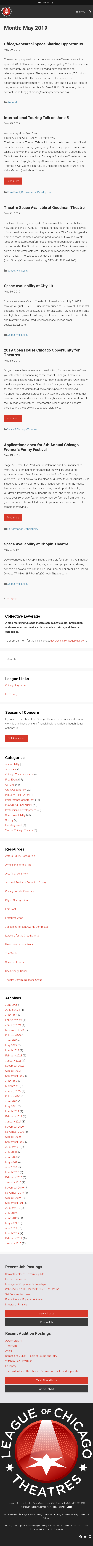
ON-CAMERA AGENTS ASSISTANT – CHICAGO (32, 1289)
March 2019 (12, 1233)
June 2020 (11, 1157)
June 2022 (11, 1080)
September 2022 (15, 1075)
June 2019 (11, 1218)
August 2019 (12, 1207)
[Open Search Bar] (90, 11)
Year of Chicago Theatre (22, 429)
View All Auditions (46, 1380)
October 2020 (13, 1136)
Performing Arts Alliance (19, 944)
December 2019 (14, 1187)
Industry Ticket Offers (17, 794)
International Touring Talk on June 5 (36, 117)
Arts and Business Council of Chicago (26, 882)
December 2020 (14, 1126)
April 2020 (11, 1167)
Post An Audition (46, 1388)
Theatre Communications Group (23, 979)
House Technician (15, 1279)
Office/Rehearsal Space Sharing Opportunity (43, 44)
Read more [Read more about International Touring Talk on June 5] (13, 181)
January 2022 (13, 1091)
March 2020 (12, 1172)
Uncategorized (13, 825)
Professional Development (37, 192)
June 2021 (11, 1101)
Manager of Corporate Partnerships (25, 1284)
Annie (8, 1350)
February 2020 (13, 1177)
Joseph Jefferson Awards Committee (27, 926)
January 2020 (13, 1182)
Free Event (13, 192)
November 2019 (14, 1192)
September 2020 (15, 1141)
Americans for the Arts (18, 864)
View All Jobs (46, 1313)
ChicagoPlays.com (15, 685)
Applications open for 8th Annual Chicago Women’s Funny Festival (41, 447)
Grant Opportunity (15, 789)
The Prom (11, 1345)
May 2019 (11, 1223)
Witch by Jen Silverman (18, 1361)
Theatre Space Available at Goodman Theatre (44, 207)
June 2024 (11, 1014)
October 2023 (13, 1035)
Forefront (10, 909)
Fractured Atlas (14, 917)
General (12, 102)
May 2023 (11, 1045)
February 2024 (13, 1020)
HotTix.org (11, 694)
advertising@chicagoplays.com (68, 640)
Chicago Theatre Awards (19, 774)
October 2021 (13, 1096)
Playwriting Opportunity (18, 805)
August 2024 (12, 1009)
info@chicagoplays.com (33, 1506)
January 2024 (13, 1025)
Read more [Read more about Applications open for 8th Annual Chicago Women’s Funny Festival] (13, 517)
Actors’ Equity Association (20, 855)
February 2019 (13, 1238)
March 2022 (12, 1086)
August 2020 (12, 1147)
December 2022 (14, 1065)
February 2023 (13, 1055)
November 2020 (14, 1131)
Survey (9, 820)
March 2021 (12, 1111)
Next (15, 599)
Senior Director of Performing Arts (24, 1274)
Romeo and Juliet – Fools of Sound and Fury (31, 1355)
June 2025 (11, 1004)
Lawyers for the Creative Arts (22, 935)
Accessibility (12, 764)
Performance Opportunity (22, 528)
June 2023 (11, 1040)
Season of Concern (16, 962)
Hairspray (10, 1366)
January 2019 (13, 1243)
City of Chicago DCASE (18, 900)
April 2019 (11, 1228)
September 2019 (15, 1202)
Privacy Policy (51, 1506)
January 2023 (13, 1060)
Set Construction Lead (18, 1294)
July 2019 (11, 1213)
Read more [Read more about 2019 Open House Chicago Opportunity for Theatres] (13, 418)
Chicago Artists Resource (19, 891)
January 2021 (13, 1121)
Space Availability (17, 270)
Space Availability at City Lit (28, 286)
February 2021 (13, 1116)
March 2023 (12, 1050)
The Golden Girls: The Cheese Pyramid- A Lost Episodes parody (41, 1371)
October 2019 (13, 1197)
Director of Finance (16, 1304)
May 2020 (11, 1162)
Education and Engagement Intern (24, 1299)
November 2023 (14, 1030)
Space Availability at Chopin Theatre (36, 544)
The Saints (11, 953)
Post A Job (46, 1322)
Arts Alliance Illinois (16, 873)
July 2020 (11, 1152)
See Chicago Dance (16, 971)
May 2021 (11, 1106)
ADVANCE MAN (14, 1340)
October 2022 (13, 1070)
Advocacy (11, 769)
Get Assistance (16, 738)
